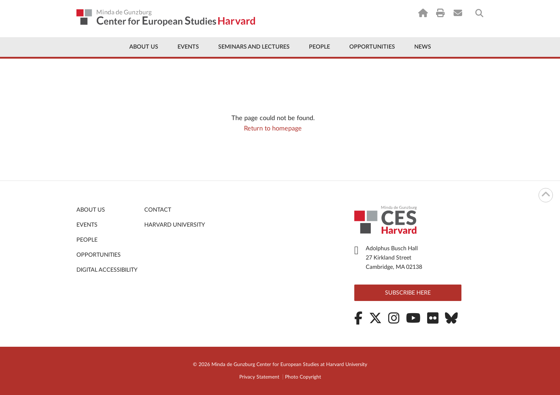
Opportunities (372, 47)
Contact (157, 210)
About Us (143, 47)
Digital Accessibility (107, 270)
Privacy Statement (259, 377)
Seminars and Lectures (254, 47)
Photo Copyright (303, 377)
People (319, 47)
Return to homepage (273, 128)
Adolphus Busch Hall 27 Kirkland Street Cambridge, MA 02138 (394, 258)
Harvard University (174, 225)
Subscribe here (408, 293)
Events (188, 47)
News (422, 47)
